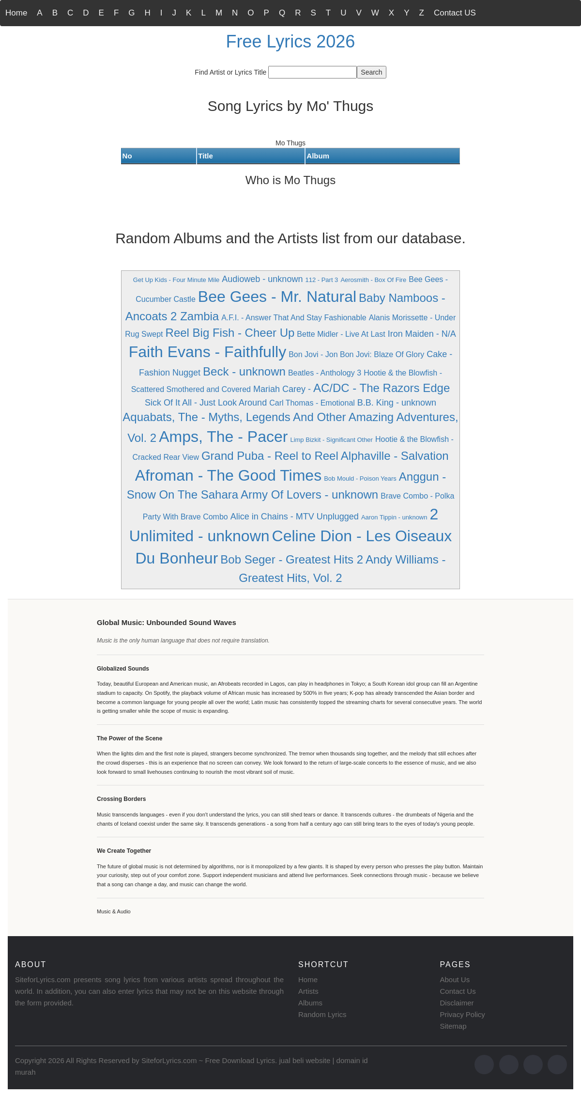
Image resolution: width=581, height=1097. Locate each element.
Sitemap (453, 1026)
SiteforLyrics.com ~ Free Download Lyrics (208, 1060)
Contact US (455, 12)
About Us (455, 979)
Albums (310, 1003)
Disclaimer (457, 1003)
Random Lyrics (322, 1014)
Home (16, 12)
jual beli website (304, 1060)
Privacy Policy (462, 1014)
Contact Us (458, 991)
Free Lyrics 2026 (290, 41)
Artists (308, 991)
